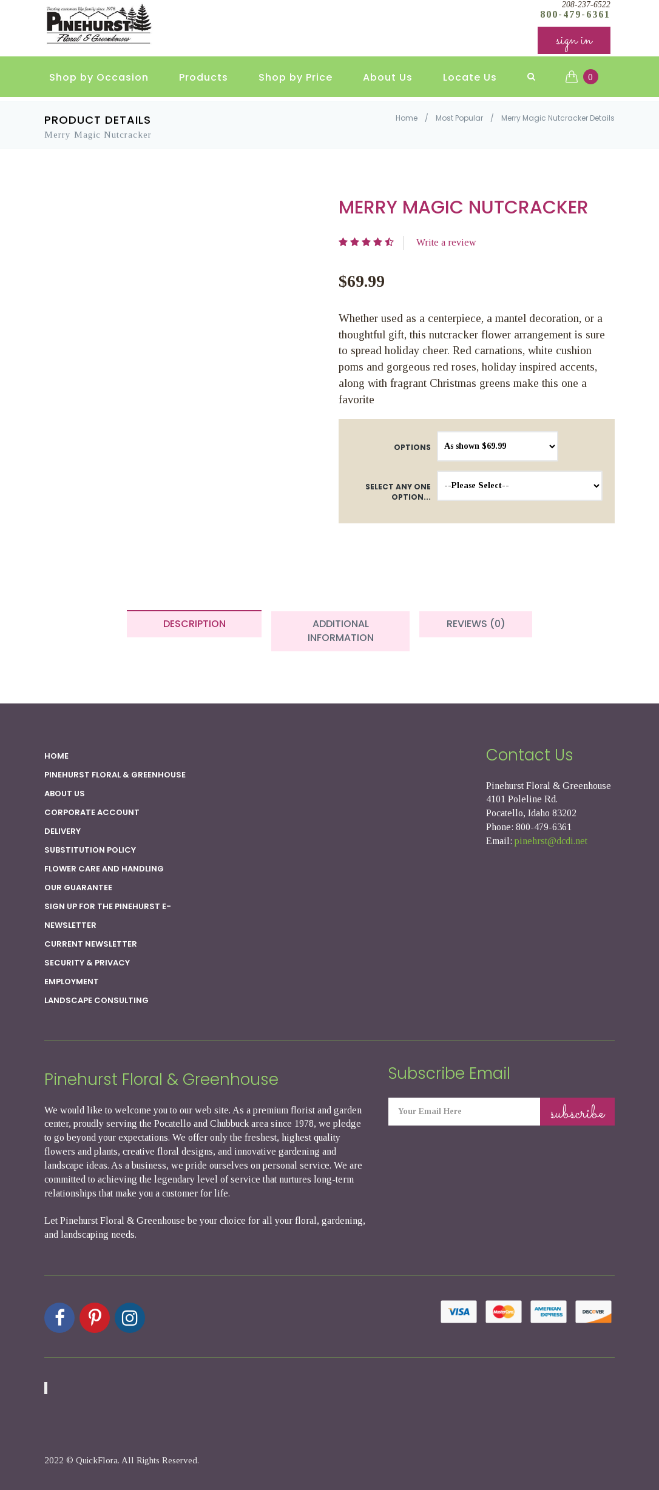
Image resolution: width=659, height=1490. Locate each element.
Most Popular (459, 118)
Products (203, 79)
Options (412, 447)
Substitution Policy (90, 850)
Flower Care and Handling (104, 868)
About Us (388, 79)
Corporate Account (92, 812)
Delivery (62, 831)
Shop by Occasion (99, 79)
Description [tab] (194, 624)
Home (406, 118)
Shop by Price (296, 79)
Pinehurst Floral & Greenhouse (115, 774)
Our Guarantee (78, 887)
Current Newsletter (90, 944)
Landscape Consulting (96, 1000)
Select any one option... (398, 492)
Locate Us (470, 79)
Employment (71, 981)
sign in (574, 42)
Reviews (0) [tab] (476, 624)
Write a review (446, 242)
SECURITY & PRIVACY (87, 962)
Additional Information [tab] (341, 631)
